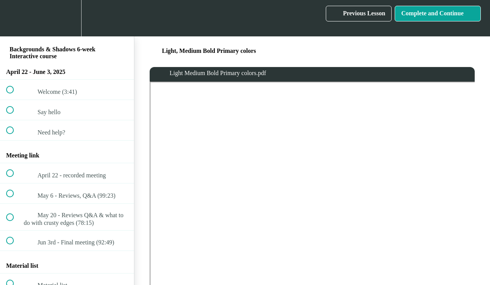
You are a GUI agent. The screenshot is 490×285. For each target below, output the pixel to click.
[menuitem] (67, 18)
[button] (14, 18)
